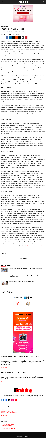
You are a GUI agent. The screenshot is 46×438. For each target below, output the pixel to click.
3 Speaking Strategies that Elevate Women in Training (21, 281)
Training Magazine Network (8, 428)
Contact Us (4, 415)
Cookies (25, 433)
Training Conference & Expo (8, 424)
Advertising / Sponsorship (7, 411)
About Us (3, 409)
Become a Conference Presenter (9, 412)
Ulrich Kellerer (7, 34)
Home (2, 24)
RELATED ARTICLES (6, 265)
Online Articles (8, 24)
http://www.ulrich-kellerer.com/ (33, 246)
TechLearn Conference (6, 425)
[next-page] (4, 288)
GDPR (29, 433)
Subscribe (3, 414)
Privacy (21, 433)
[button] (2, 2)
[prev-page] (2, 288)
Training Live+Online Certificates (9, 427)
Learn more (4, 367)
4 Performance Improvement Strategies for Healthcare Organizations (25, 268)
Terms (17, 433)
